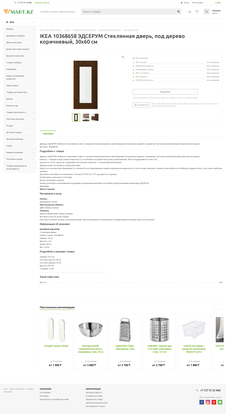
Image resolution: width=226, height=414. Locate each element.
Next (219, 307)
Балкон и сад (12, 106)
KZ (216, 3)
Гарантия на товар (94, 399)
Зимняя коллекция (14, 152)
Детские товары (14, 132)
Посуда (9, 126)
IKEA (12, 22)
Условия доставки (94, 396)
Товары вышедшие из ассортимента (16, 167)
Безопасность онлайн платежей (54, 399)
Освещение (11, 69)
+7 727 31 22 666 (24, 2)
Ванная (9, 99)
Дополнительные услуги (97, 403)
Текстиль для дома (15, 119)
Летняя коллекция (14, 139)
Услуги (9, 146)
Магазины (44, 396)
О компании (45, 392)
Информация (93, 389)
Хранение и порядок (15, 36)
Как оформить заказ (95, 406)
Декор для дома (14, 42)
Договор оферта (94, 392)
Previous (214, 307)
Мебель (9, 29)
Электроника (12, 85)
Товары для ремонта (16, 112)
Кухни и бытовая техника (17, 49)
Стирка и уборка (13, 62)
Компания (45, 389)
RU (219, 3)
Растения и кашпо (14, 159)
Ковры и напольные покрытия (15, 77)
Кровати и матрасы (15, 56)
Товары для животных (16, 92)
